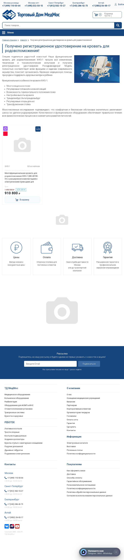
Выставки (71, 446)
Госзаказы (71, 416)
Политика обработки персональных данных (86, 492)
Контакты (71, 430)
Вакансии (71, 402)
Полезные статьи (75, 450)
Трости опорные (12, 432)
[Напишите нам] (99, 552)
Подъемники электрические (17, 454)
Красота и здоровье (14, 416)
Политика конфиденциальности (81, 488)
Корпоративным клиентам (79, 409)
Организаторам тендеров (78, 412)
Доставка (71, 474)
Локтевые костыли (13, 428)
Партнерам (72, 405)
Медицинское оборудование (17, 394)
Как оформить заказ (76, 470)
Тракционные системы (15, 412)
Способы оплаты (74, 478)
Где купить (71, 427)
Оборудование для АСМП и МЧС (19, 405)
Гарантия (71, 423)
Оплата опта (72, 419)
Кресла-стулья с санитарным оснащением (23, 443)
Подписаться (89, 364)
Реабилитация (11, 402)
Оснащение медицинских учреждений (83, 398)
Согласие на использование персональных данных (89, 496)
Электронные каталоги (77, 443)
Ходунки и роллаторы (14, 439)
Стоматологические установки (18, 409)
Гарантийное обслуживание (79, 481)
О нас (69, 394)
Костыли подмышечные (15, 436)
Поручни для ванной (14, 446)
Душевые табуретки (14, 450)
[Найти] (118, 25)
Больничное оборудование (17, 398)
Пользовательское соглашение (81, 485)
